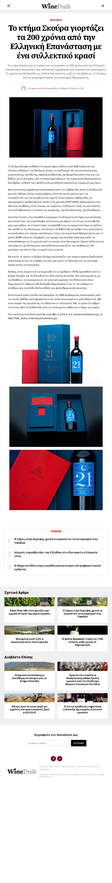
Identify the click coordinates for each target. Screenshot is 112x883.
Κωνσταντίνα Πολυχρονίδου (45, 88)
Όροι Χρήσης (68, 867)
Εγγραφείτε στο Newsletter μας (56, 835)
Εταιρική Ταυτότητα (49, 867)
